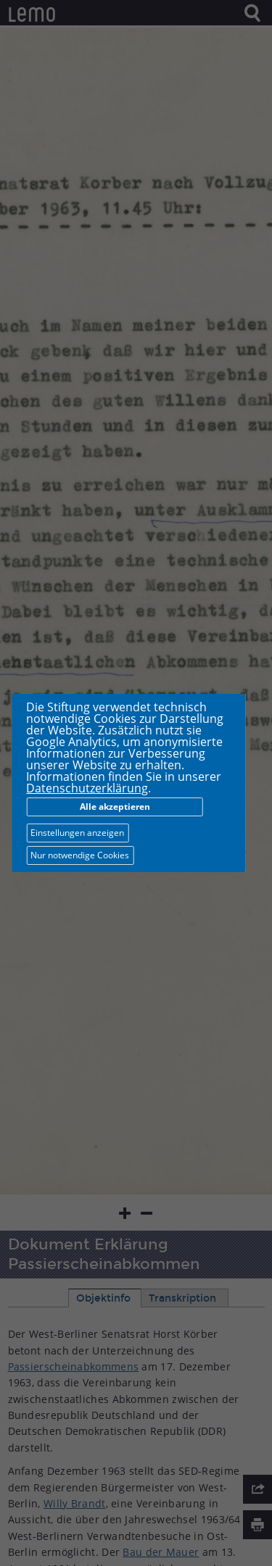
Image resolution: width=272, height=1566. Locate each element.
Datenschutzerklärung (87, 788)
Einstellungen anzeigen (77, 832)
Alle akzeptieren (115, 806)
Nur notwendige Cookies (79, 855)
